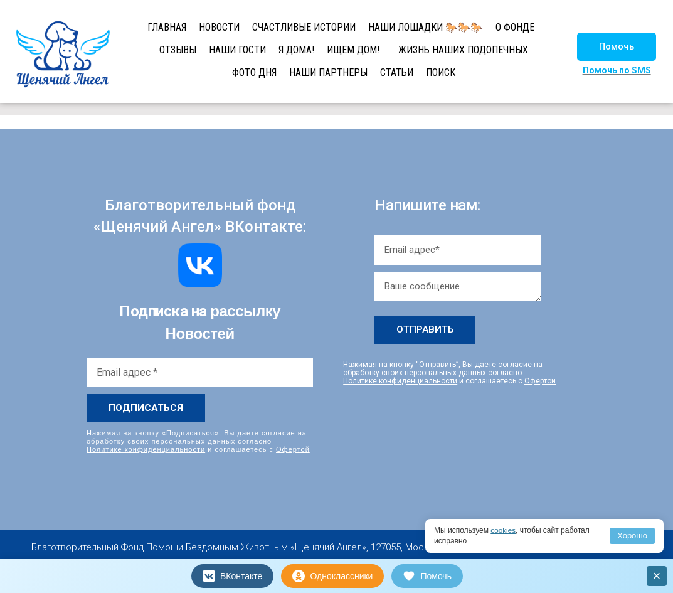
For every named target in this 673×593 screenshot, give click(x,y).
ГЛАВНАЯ (166, 27)
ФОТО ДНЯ (254, 72)
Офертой (293, 449)
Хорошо (632, 535)
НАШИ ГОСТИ (237, 50)
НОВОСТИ (219, 27)
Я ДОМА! (296, 50)
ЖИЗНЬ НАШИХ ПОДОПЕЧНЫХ (463, 50)
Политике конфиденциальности (146, 449)
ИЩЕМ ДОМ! (353, 50)
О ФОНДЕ (514, 27)
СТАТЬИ (396, 72)
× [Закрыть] (657, 576)
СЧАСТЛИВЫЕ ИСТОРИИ (304, 27)
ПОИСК (440, 72)
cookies (503, 530)
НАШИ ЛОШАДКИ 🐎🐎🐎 (425, 27)
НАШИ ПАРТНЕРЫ (328, 72)
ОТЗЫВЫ (177, 50)
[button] (616, 47)
